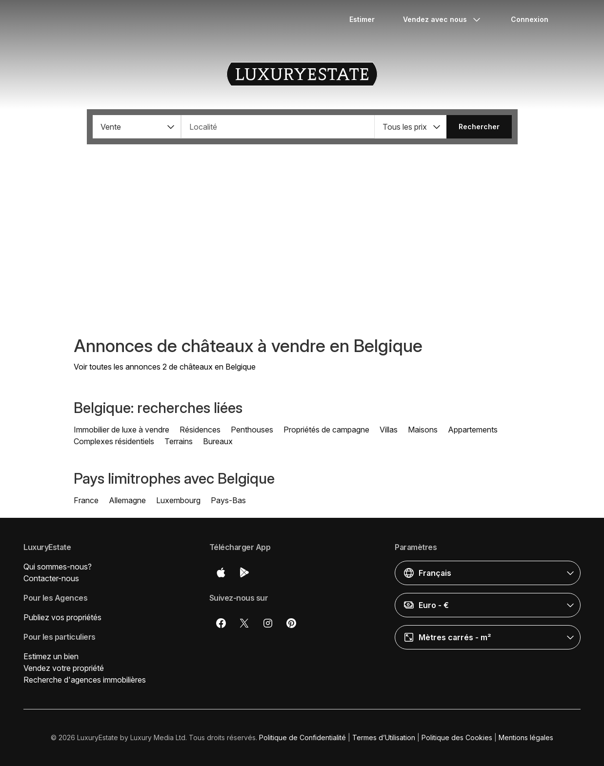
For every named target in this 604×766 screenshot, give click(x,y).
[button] (137, 126)
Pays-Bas (228, 500)
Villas (389, 429)
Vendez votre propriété (63, 668)
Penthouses (252, 429)
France (86, 500)
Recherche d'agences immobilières (84, 680)
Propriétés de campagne (326, 429)
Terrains (178, 441)
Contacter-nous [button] (51, 578)
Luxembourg (178, 500)
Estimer (362, 19)
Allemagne (127, 500)
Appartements (473, 429)
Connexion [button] (529, 19)
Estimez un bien (51, 656)
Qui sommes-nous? (57, 566)
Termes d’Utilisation (383, 737)
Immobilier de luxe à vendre (121, 429)
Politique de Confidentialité (302, 737)
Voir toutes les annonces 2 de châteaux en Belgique (165, 367)
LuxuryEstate (302, 74)
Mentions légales (526, 737)
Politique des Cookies (457, 737)
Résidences (200, 429)
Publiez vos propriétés (62, 617)
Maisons (423, 429)
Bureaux (218, 441)
